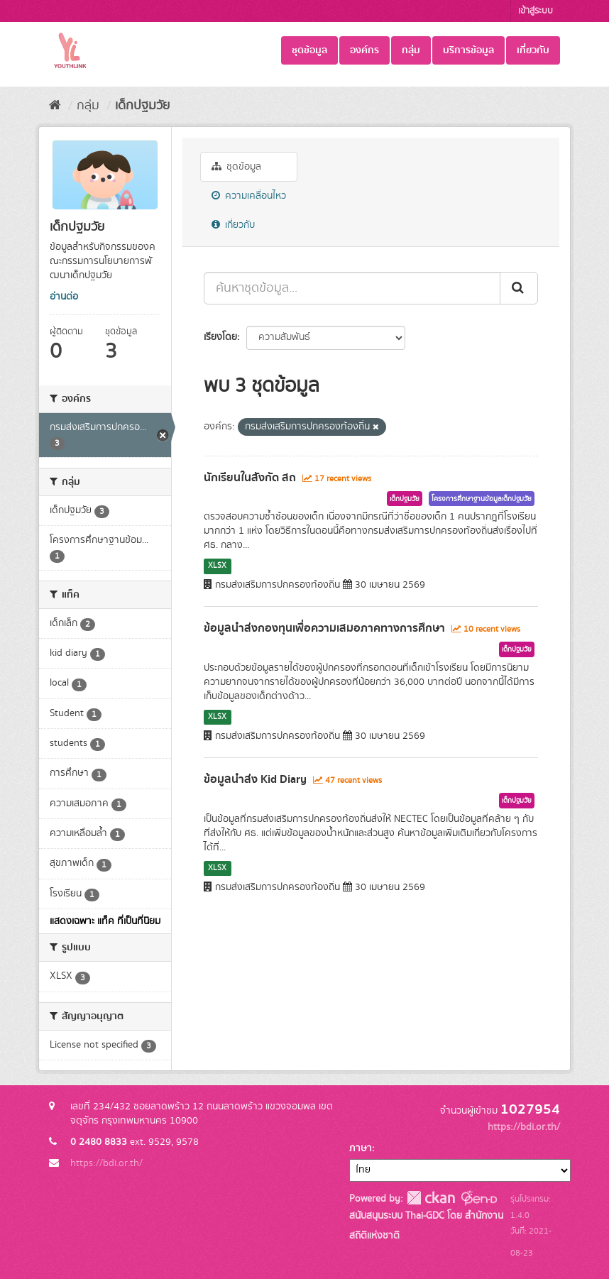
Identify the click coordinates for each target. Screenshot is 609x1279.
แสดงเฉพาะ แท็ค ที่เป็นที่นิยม (105, 921)
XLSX (217, 565)
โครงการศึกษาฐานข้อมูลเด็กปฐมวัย (482, 499)
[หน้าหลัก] (55, 106)
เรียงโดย (220, 337)
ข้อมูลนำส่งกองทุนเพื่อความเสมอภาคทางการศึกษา (324, 628)
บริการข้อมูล (468, 50)
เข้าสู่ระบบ (535, 11)
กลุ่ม (411, 50)
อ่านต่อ (64, 297)
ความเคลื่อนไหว (249, 196)
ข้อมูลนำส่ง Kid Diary (255, 779)
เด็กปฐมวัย (142, 106)
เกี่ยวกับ (533, 50)
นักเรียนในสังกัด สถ (250, 477)
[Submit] (519, 288)
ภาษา (360, 1148)
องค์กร (364, 50)
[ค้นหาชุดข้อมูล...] (352, 288)
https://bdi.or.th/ (106, 1163)
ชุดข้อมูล (309, 50)
